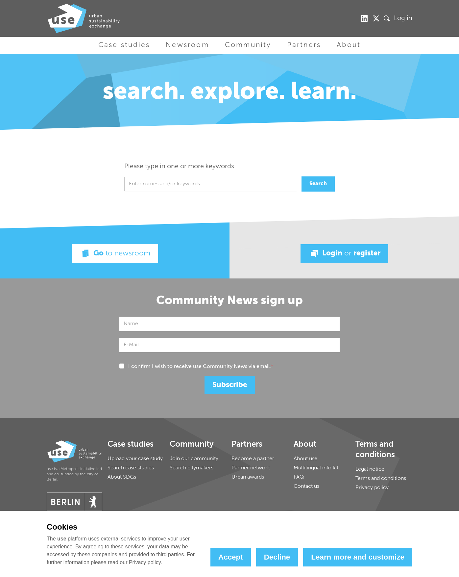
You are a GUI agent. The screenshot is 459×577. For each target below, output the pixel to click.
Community (248, 45)
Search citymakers (191, 468)
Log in (403, 18)
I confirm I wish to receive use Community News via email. (200, 366)
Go (115, 253)
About (349, 45)
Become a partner (252, 458)
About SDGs (122, 477)
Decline (277, 557)
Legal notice (369, 469)
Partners (304, 45)
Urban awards (247, 477)
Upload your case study (135, 458)
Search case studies (131, 468)
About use (305, 458)
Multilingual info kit (316, 468)
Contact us (306, 486)
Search (318, 184)
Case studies (124, 45)
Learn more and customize (357, 557)
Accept (230, 557)
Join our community (194, 458)
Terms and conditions (380, 478)
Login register (344, 253)
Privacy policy (372, 487)
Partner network (250, 468)
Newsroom (187, 45)
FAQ (299, 477)
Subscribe (229, 385)
